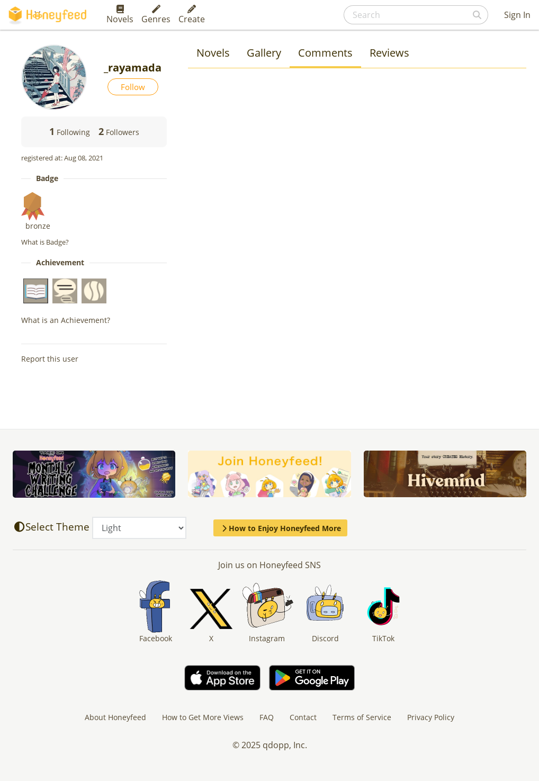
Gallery (264, 53)
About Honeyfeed (115, 717)
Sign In (517, 15)
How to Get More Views (203, 717)
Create (191, 15)
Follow (133, 87)
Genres (155, 15)
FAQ (266, 717)
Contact (303, 717)
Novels (119, 15)
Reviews (389, 53)
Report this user (49, 359)
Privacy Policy (430, 717)
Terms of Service (362, 717)
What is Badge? (45, 242)
